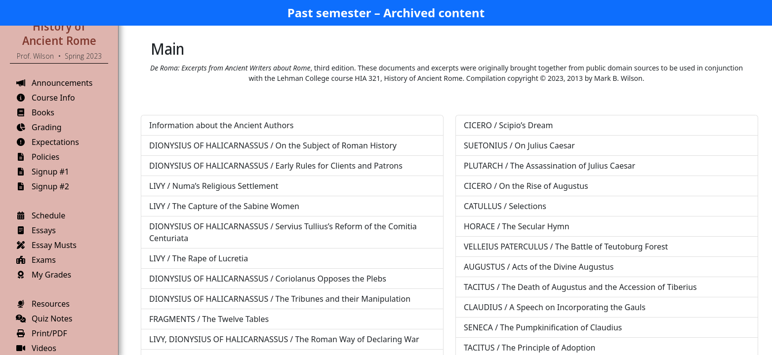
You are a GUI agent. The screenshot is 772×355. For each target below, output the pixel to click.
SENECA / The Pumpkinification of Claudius (543, 327)
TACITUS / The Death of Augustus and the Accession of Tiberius (580, 287)
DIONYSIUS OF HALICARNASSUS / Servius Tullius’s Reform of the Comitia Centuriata (283, 232)
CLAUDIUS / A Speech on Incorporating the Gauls (555, 307)
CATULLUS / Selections (505, 206)
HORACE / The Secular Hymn (516, 226)
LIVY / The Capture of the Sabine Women (224, 206)
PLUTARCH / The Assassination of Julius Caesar (549, 165)
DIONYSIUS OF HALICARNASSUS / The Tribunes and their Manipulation (279, 298)
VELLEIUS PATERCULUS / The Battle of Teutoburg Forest (566, 246)
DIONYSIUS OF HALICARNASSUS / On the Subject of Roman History (273, 145)
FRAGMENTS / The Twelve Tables (209, 319)
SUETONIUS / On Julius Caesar (519, 145)
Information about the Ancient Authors (221, 125)
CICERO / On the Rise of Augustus (526, 185)
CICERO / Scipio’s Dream (508, 125)
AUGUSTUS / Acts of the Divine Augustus (538, 266)
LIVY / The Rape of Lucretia (198, 258)
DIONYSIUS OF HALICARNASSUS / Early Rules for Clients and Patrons (276, 165)
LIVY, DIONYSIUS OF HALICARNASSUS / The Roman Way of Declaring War (284, 339)
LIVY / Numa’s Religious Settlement (213, 185)
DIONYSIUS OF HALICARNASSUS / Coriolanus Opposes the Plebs (267, 278)
